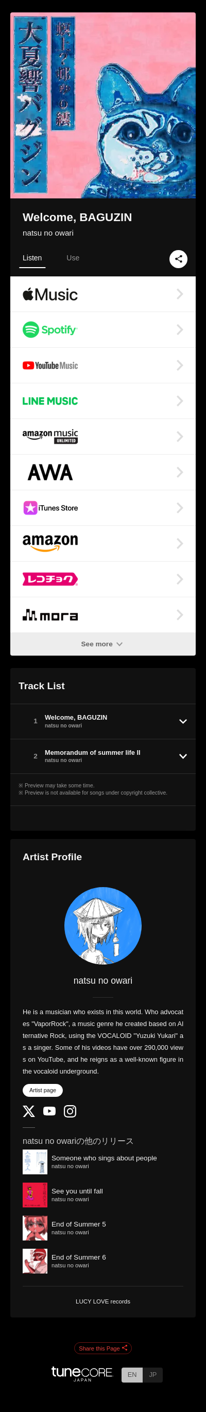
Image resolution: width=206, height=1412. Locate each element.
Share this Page (103, 1348)
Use (72, 258)
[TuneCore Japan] (82, 1378)
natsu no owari (48, 232)
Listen (32, 258)
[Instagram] (70, 1115)
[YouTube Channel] (49, 1113)
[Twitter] (29, 1115)
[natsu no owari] (103, 926)
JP (153, 1374)
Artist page (42, 1090)
